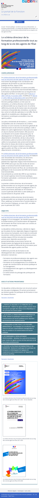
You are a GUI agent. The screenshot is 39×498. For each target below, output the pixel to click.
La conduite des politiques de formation (25, 28)
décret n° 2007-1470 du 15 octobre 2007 (18, 95)
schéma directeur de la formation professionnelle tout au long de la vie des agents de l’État (19, 78)
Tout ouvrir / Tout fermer (7, 297)
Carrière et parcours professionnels (25, 27)
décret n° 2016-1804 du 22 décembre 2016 (19, 97)
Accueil (3, 27)
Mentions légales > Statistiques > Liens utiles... (19, 491)
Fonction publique (10, 27)
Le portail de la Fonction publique (13, 13)
